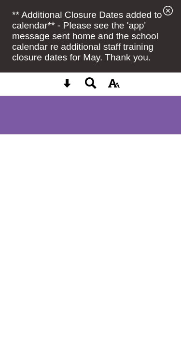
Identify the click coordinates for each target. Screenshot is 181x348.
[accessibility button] (114, 86)
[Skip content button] (67, 86)
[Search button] (90, 86)
